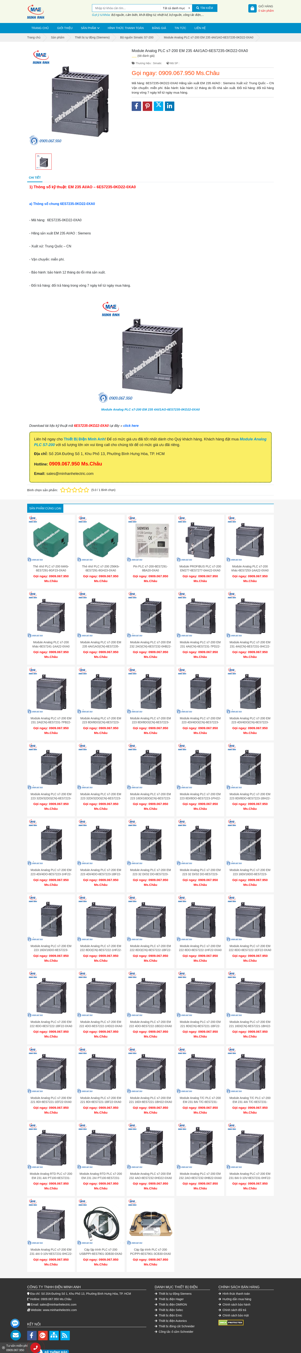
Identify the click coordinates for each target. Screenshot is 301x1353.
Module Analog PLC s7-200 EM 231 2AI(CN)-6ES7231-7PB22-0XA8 (51, 718)
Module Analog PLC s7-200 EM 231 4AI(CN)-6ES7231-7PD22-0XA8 (200, 644)
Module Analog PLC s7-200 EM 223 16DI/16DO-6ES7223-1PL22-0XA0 (250, 865)
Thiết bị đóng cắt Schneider (175, 1305)
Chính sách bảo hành (234, 1283)
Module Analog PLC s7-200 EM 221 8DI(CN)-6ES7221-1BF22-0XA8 (200, 1013)
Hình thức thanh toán (126, 28)
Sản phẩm (88, 28)
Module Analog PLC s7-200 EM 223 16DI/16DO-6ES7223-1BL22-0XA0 (51, 939)
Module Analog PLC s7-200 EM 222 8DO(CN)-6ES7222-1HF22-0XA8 (100, 939)
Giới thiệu (65, 28)
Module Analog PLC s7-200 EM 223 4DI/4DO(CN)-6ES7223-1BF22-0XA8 (250, 718)
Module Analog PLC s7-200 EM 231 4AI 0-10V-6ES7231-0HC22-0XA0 (51, 1235)
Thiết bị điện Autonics (171, 1300)
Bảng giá (159, 28)
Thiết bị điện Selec (169, 1289)
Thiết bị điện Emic (168, 1294)
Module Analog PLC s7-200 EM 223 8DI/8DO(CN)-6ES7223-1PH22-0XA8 (100, 718)
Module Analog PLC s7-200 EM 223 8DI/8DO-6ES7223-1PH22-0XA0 (200, 792)
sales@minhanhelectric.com (58, 1283)
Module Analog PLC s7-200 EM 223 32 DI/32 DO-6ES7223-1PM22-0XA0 (150, 865)
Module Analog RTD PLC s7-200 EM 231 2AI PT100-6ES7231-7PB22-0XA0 (101, 1161)
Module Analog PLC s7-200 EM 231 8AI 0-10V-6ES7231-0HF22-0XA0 (250, 1161)
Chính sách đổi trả (232, 1289)
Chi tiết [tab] (35, 177)
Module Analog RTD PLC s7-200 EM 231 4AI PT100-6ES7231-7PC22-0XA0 (51, 1161)
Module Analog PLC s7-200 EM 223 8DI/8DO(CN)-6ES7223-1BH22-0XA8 (150, 718)
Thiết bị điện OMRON (171, 1283)
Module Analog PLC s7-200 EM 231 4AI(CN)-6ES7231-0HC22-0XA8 (250, 644)
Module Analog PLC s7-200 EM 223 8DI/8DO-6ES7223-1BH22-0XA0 (250, 792)
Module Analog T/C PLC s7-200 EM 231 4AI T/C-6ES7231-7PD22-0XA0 (250, 1087)
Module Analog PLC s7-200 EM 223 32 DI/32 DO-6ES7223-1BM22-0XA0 (200, 865)
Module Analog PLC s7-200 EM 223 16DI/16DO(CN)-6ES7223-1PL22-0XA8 (150, 792)
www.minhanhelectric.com (60, 1289)
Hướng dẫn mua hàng (234, 1278)
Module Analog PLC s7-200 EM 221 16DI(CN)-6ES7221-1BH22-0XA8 (250, 1013)
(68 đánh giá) (146, 55)
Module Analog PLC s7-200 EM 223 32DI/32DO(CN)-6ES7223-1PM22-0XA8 (51, 792)
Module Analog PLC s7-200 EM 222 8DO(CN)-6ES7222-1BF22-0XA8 (150, 939)
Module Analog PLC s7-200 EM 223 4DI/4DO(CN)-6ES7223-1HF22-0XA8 (200, 718)
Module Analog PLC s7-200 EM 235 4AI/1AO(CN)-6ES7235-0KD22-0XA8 (100, 644)
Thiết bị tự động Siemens (173, 1272)
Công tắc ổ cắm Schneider (174, 1310)
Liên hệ (200, 28)
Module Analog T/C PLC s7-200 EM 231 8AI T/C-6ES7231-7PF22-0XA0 (200, 1087)
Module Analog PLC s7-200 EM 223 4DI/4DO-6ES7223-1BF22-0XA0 (100, 865)
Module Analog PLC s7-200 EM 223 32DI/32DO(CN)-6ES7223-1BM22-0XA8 (100, 792)
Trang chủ (40, 28)
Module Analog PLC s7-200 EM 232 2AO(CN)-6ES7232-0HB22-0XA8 (150, 644)
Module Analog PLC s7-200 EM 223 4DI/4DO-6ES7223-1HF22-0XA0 (51, 865)
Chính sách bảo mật (233, 1294)
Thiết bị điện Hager (169, 1278)
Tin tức (180, 28)
